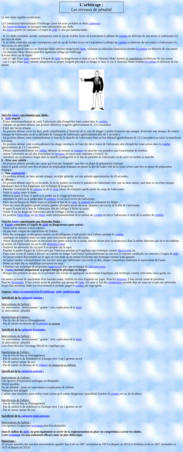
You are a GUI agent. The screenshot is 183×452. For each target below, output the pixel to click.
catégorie (26, 297)
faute (83, 48)
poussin (37, 371)
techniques (20, 26)
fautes (10, 26)
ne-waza (59, 153)
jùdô (54, 29)
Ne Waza (39, 215)
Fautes (9, 224)
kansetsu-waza (96, 266)
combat (123, 35)
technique (37, 425)
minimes (121, 279)
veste (55, 189)
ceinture (78, 150)
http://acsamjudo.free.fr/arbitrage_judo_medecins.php (46, 291)
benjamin (39, 329)
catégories (94, 23)
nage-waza (55, 266)
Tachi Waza (23, 215)
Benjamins (17, 282)
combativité (18, 173)
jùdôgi (42, 150)
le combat (141, 48)
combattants (115, 282)
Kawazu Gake (56, 244)
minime (37, 297)
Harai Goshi (125, 250)
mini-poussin (41, 415)
